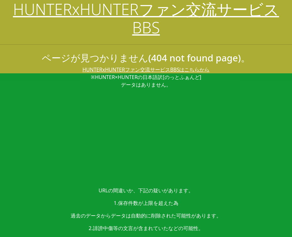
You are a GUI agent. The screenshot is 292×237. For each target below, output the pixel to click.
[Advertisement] (146, 137)
